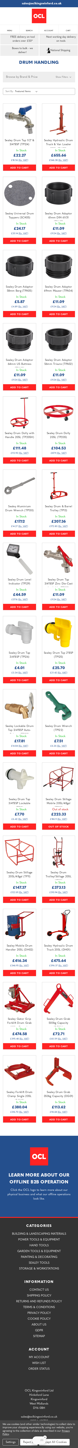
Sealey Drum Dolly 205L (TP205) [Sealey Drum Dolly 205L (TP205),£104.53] (58, 435)
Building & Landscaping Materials (39, 1234)
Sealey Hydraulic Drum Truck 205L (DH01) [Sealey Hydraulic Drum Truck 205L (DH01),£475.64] (58, 948)
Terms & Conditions (39, 1307)
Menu (9, 29)
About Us (39, 1324)
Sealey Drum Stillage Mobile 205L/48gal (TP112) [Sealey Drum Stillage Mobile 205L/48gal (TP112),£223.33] (58, 803)
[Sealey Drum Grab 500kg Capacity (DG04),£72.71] (58, 998)
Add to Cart (19, 167)
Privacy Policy (39, 1313)
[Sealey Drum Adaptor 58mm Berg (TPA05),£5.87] (19, 266)
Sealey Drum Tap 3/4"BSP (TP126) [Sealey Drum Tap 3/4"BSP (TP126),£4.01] (19, 655)
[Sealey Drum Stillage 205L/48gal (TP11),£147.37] (19, 852)
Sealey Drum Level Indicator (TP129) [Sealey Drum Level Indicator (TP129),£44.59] (19, 581)
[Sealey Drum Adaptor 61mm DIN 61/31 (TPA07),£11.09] (58, 193)
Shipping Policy (39, 1295)
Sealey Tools (39, 1263)
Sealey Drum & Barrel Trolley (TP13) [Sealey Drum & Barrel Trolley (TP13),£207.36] (58, 508)
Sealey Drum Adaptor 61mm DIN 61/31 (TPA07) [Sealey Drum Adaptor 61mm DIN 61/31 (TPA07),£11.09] (58, 217)
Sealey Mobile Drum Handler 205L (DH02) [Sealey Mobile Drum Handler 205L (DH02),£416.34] (19, 948)
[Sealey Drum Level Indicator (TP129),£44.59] (19, 559)
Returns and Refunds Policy (39, 1301)
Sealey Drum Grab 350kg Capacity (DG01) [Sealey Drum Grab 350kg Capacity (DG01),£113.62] (58, 1094)
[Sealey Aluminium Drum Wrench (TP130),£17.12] (19, 486)
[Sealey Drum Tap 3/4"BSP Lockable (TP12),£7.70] (19, 779)
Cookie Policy (39, 1319)
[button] (39, 77)
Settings (11, 1442)
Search (29, 29)
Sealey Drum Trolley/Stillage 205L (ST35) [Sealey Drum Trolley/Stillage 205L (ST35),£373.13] (58, 876)
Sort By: (9, 91)
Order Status (39, 1369)
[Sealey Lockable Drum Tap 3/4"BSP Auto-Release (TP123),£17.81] (19, 705)
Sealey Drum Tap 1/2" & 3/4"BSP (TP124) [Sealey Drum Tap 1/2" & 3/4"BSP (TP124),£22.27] (19, 142)
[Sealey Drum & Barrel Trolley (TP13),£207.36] (58, 486)
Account (48, 29)
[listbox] (27, 91)
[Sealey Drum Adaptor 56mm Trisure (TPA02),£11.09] (58, 339)
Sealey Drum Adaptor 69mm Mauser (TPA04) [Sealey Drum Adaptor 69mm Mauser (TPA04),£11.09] (58, 289)
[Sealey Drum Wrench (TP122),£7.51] (58, 705)
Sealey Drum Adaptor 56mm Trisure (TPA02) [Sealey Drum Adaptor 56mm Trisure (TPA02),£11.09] (58, 362)
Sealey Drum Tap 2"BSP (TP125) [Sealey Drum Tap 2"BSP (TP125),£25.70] (58, 655)
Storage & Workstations (39, 1268)
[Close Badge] (45, 1437)
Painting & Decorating (39, 1257)
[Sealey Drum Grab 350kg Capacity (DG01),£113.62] (58, 1071)
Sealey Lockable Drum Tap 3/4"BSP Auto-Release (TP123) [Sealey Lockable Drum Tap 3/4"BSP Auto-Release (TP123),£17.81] (19, 730)
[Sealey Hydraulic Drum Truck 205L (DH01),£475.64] (58, 925)
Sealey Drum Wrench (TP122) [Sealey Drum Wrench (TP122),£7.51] (58, 728)
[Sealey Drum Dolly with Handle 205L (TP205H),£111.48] (19, 413)
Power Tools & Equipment (39, 1239)
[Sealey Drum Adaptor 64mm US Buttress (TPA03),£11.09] (19, 339)
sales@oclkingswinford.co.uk (39, 3)
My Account (39, 1357)
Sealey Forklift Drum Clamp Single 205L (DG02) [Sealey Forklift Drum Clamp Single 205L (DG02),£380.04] (19, 1096)
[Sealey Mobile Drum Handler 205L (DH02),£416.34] (19, 925)
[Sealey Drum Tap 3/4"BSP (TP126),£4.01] (19, 632)
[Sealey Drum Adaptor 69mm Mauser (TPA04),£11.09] (58, 266)
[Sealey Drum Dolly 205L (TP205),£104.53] (58, 413)
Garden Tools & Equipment (39, 1251)
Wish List (39, 1363)
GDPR (39, 1330)
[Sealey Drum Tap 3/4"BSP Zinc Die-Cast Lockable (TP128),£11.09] (58, 559)
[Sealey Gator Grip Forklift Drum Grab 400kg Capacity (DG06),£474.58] (19, 998)
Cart (68, 29)
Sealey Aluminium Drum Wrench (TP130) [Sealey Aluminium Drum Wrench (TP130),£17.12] (19, 508)
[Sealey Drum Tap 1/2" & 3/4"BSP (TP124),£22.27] (19, 120)
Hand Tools (39, 1245)
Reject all (29, 1442)
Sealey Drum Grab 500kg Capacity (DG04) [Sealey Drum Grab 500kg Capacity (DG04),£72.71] (58, 1023)
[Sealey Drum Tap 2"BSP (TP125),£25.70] (58, 632)
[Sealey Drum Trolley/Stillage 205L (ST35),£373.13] (58, 852)
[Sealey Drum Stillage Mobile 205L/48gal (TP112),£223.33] (58, 779)
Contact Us (39, 1290)
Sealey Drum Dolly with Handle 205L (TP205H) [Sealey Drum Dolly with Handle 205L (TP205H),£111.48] (20, 435)
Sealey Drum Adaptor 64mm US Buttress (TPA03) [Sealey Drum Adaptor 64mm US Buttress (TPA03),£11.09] (19, 364)
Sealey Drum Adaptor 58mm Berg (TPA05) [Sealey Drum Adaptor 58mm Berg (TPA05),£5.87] (19, 289)
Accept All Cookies (54, 1442)
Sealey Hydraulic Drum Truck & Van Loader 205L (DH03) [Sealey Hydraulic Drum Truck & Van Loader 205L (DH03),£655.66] (58, 144)
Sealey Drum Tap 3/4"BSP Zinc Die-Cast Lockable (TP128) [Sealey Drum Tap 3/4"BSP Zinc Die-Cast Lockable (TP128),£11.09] (59, 583)
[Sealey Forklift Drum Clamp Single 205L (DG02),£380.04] (19, 1071)
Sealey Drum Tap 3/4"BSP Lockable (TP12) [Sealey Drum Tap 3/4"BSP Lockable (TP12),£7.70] (19, 803)
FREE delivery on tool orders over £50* (18, 39)
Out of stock (58, 826)
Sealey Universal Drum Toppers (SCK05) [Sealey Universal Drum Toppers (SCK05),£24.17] (19, 215)
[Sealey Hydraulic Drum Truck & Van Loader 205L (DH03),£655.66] (58, 120)
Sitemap (39, 1336)
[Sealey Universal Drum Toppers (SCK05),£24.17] (19, 193)
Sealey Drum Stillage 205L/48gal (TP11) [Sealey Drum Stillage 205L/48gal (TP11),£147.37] (19, 874)
